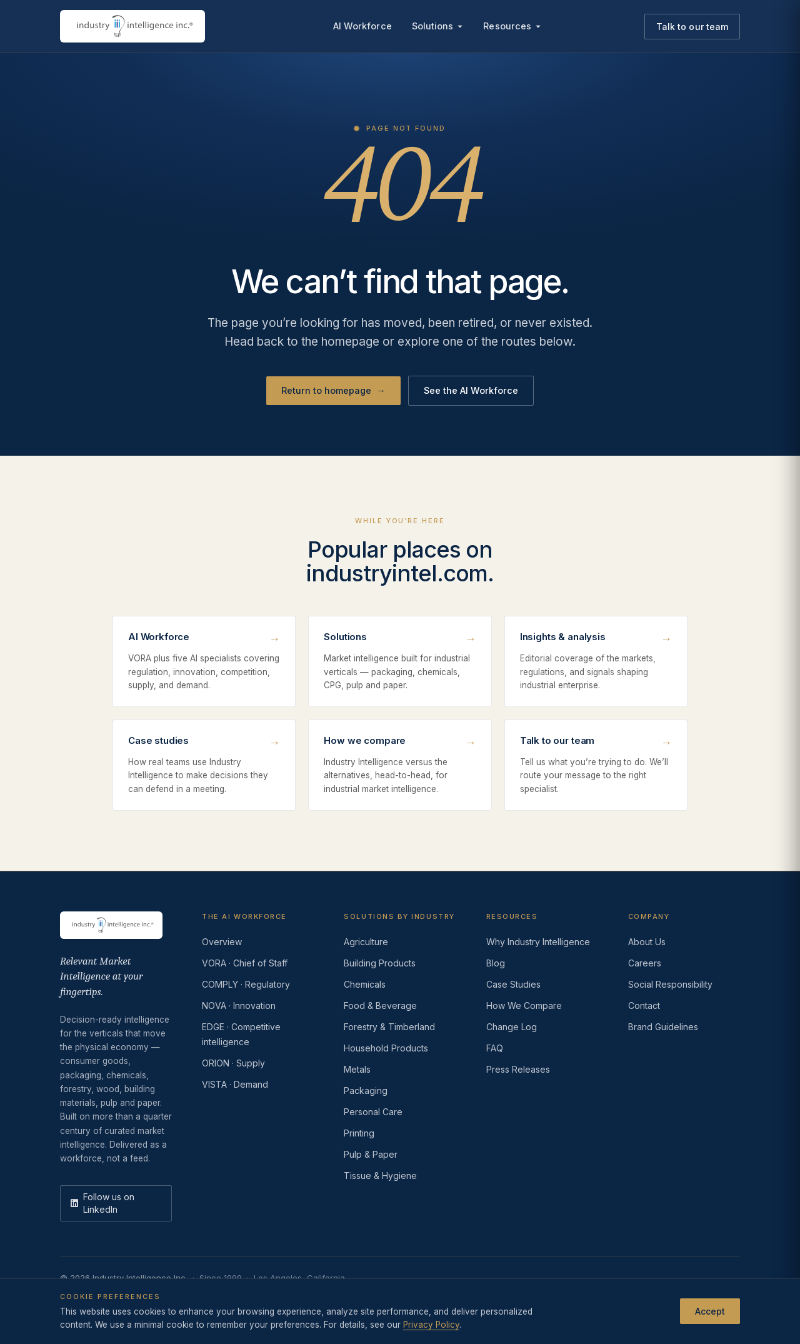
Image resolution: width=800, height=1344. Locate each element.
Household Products (386, 1048)
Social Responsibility (670, 984)
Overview (222, 941)
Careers (644, 963)
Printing (359, 1133)
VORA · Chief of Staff (245, 963)
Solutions (438, 26)
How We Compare (524, 1005)
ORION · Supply (233, 1063)
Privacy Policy (431, 1325)
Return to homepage (333, 391)
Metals (357, 1069)
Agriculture (366, 941)
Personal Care (373, 1111)
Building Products (380, 963)
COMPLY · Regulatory (246, 984)
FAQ (494, 1048)
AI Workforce (362, 26)
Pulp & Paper (371, 1154)
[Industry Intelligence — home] (132, 26)
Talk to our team (692, 26)
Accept (710, 1311)
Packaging (366, 1090)
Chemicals (365, 984)
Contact (644, 1005)
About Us (647, 941)
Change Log (511, 1026)
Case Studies (513, 984)
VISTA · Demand (235, 1084)
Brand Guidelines (663, 1026)
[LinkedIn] (116, 1203)
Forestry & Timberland (389, 1026)
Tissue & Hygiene (380, 1175)
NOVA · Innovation (239, 1005)
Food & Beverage (380, 1005)
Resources (512, 26)
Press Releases (518, 1069)
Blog (495, 963)
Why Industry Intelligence (538, 941)
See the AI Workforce (471, 390)
